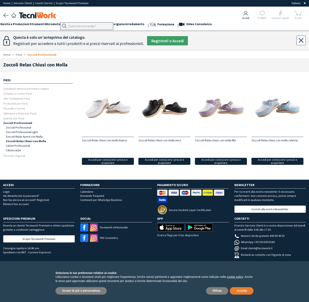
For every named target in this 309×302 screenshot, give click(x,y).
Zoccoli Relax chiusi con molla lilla (215, 140)
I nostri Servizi (44, 3)
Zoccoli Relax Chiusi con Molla (26, 141)
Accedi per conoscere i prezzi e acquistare (108, 161)
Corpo (134, 25)
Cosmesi (120, 25)
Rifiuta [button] (217, 290)
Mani (99, 25)
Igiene (146, 25)
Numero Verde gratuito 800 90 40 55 (259, 236)
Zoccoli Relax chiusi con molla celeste (274, 140)
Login (6, 191)
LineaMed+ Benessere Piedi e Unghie (26, 88)
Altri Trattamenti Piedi (16, 98)
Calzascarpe (13, 150)
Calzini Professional (18, 145)
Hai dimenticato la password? (21, 196)
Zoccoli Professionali (41, 55)
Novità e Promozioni (17, 25)
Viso (108, 25)
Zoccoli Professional (18, 127)
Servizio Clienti (23, 3)
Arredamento (163, 25)
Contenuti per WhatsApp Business (101, 200)
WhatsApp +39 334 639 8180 (254, 242)
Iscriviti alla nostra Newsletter (270, 209)
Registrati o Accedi (167, 40)
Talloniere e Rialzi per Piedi (19, 113)
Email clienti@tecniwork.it (253, 248)
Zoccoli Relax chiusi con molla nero (159, 140)
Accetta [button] (241, 290)
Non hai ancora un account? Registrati (26, 200)
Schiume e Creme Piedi (17, 93)
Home (7, 3)
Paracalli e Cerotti (14, 108)
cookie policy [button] (235, 276)
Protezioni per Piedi (15, 103)
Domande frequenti (92, 196)
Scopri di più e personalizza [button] (81, 290)
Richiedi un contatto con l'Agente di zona (262, 255)
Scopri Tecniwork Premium (72, 3)
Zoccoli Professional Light (22, 132)
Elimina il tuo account (16, 204)
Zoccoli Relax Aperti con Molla (24, 136)
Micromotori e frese (68, 25)
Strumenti (42, 25)
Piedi (88, 25)
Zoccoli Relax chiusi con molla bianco (104, 140)
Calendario (86, 191)
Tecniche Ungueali (14, 155)
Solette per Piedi (13, 118)
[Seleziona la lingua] (299, 3)
